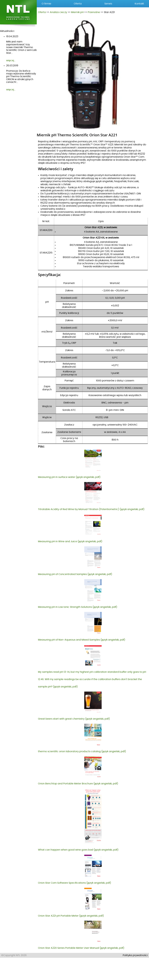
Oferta (42, 12)
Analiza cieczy (58, 12)
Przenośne (94, 12)
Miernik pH (77, 12)
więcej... (10, 60)
